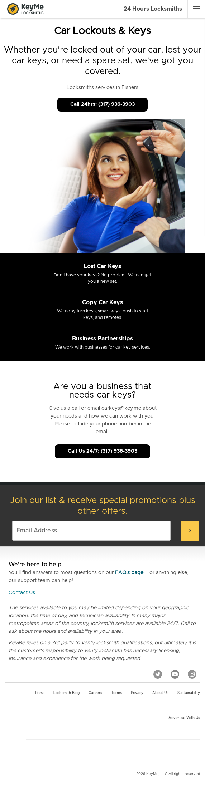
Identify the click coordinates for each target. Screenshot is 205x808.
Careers (95, 693)
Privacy (137, 693)
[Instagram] (192, 673)
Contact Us (22, 592)
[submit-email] (190, 531)
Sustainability (188, 693)
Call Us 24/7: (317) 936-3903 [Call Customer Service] (102, 451)
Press (39, 693)
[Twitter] (157, 673)
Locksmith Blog (66, 693)
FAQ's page (129, 572)
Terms (116, 693)
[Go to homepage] (25, 9)
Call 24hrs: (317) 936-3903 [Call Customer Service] (102, 104)
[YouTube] (175, 673)
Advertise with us (184, 718)
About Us (160, 693)
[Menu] (196, 8)
